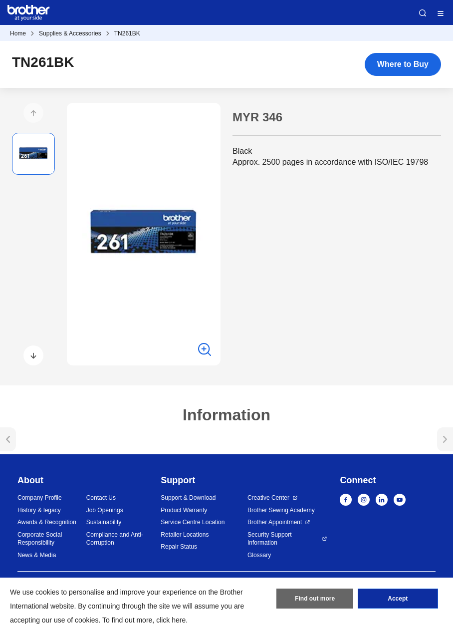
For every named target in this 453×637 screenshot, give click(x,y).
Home (18, 33)
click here (171, 620)
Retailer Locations (185, 534)
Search (423, 13)
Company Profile (39, 497)
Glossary (259, 555)
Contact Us (101, 497)
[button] (33, 113)
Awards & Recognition (46, 522)
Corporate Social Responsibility (39, 539)
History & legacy (39, 510)
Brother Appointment (274, 522)
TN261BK (127, 33)
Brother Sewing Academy (281, 510)
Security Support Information (269, 539)
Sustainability (104, 522)
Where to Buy (403, 64)
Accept (398, 598)
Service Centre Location (193, 522)
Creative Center (268, 497)
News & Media (36, 555)
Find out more (315, 598)
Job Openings (104, 510)
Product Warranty (184, 510)
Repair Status (179, 546)
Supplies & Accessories (70, 33)
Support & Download (188, 497)
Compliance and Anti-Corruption (114, 539)
